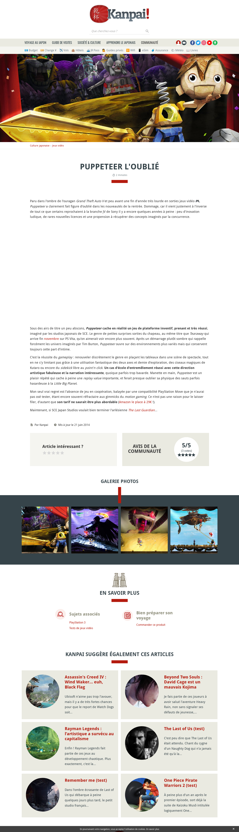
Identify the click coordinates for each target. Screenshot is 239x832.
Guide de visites (62, 42)
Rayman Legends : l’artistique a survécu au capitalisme (89, 733)
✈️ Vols (64, 50)
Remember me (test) (86, 780)
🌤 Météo (177, 50)
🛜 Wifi (130, 50)
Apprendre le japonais (120, 42)
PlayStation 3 (77, 622)
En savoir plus (152, 829)
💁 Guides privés (112, 50)
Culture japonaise (40, 145)
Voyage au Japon (35, 42)
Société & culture (89, 42)
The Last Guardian (141, 410)
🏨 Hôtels (77, 50)
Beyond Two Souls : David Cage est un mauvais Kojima (183, 682)
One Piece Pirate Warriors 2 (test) (180, 783)
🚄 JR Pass (92, 50)
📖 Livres (192, 50)
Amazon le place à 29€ (135, 402)
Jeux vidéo (58, 145)
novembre (51, 339)
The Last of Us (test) (184, 728)
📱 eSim (143, 50)
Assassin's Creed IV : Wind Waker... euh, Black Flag (85, 682)
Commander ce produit (150, 625)
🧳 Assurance (159, 50)
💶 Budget (31, 50)
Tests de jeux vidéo (81, 628)
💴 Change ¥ (48, 50)
